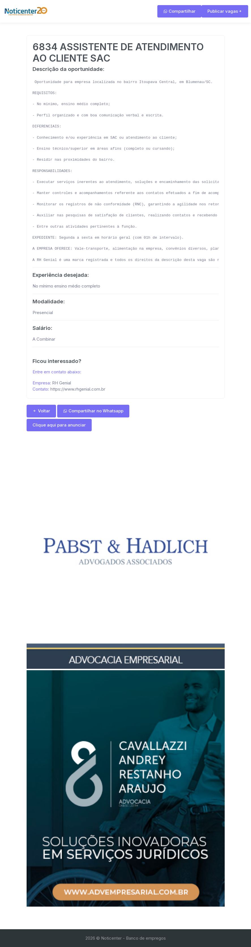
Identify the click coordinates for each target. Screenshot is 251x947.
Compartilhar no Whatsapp (93, 410)
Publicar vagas (224, 11)
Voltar (41, 410)
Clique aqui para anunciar (59, 425)
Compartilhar (179, 11)
